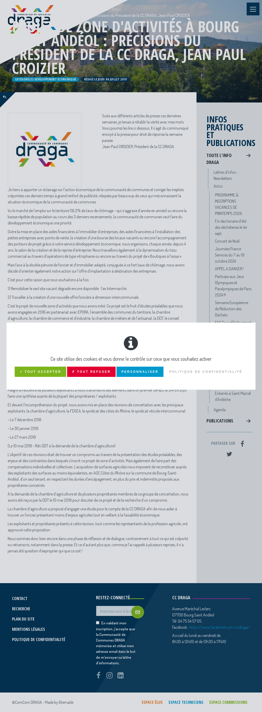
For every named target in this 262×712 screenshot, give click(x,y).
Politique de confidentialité (206, 372)
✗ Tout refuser (91, 372)
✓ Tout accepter (40, 372)
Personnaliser (140, 372)
